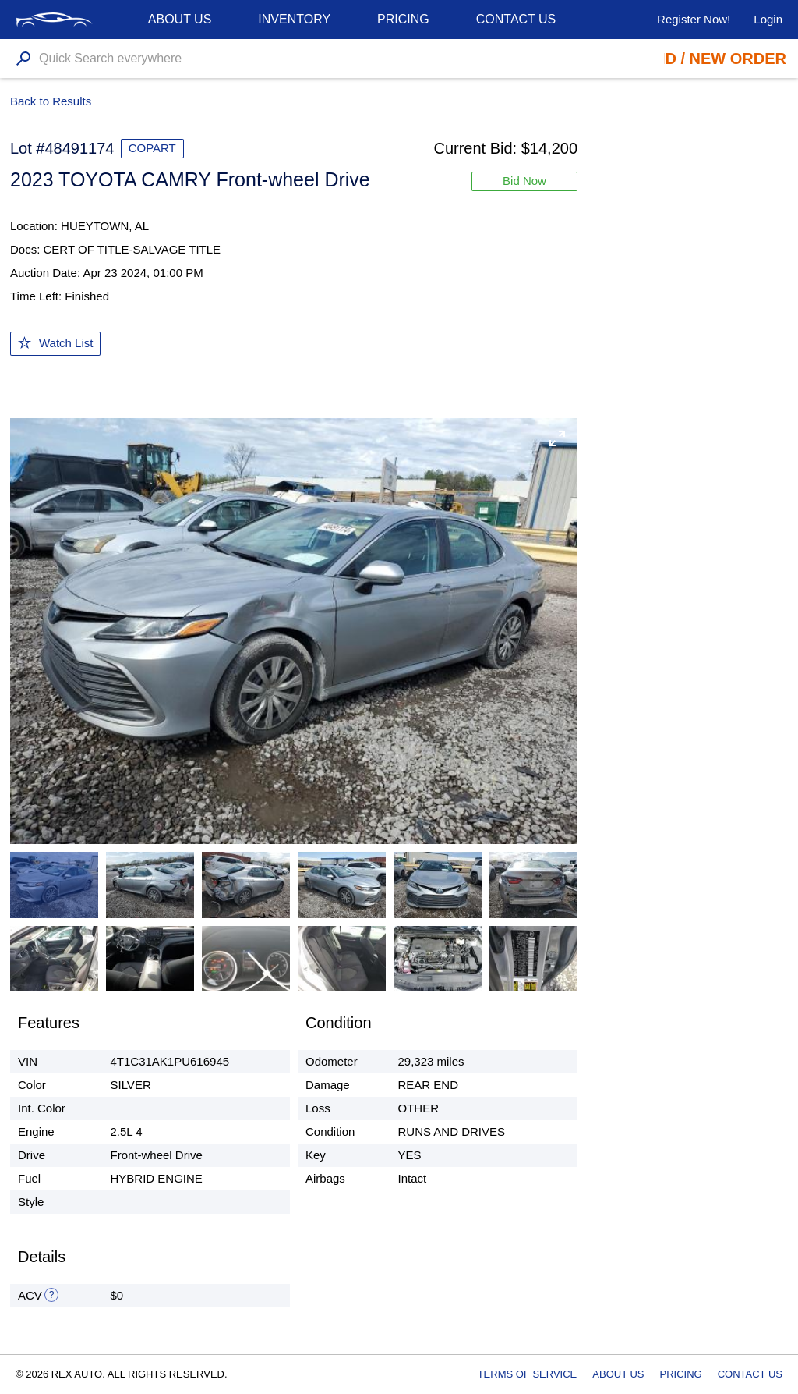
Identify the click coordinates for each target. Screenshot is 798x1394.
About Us (618, 1374)
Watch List (66, 342)
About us (180, 19)
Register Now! (693, 19)
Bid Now (524, 180)
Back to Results (50, 101)
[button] (557, 438)
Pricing (403, 19)
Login (768, 19)
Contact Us (516, 19)
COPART (152, 147)
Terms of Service (527, 1374)
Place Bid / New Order (689, 58)
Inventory (294, 19)
